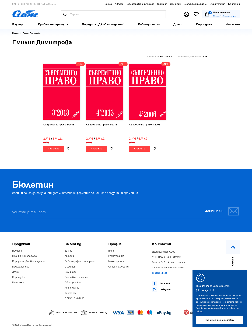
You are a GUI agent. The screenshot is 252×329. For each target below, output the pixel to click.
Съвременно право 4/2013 (101, 123)
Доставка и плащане (195, 3)
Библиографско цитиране (140, 3)
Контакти (234, 3)
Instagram (161, 288)
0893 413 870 (33, 4)
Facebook (161, 282)
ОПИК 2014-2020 (74, 297)
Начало (15, 33)
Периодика (18, 276)
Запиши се (222, 210)
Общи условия (217, 3)
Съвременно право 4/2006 (144, 123)
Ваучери (17, 250)
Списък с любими (118, 266)
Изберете (53, 147)
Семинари (175, 3)
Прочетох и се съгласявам (219, 319)
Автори (119, 3)
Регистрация (116, 255)
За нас (108, 3)
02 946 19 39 (18, 4)
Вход (111, 250)
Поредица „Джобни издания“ (29, 260)
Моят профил (116, 260)
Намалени (18, 281)
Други (15, 271)
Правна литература (24, 255)
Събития (162, 3)
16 (204, 56)
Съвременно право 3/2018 (58, 123)
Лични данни (72, 287)
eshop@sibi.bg (49, 4)
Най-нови (166, 56)
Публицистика (20, 266)
